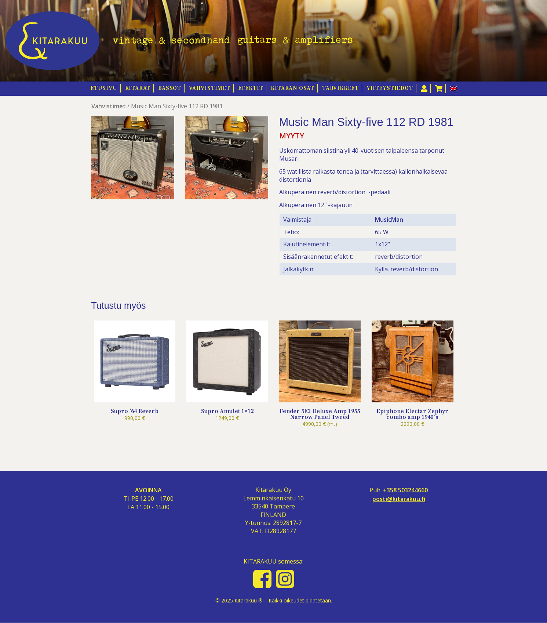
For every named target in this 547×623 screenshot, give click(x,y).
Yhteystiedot (390, 88)
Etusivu (103, 88)
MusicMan (389, 219)
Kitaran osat (292, 88)
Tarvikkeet (340, 88)
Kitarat (138, 88)
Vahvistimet (209, 88)
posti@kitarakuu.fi (398, 499)
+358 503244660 (405, 490)
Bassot (169, 88)
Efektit (250, 88)
